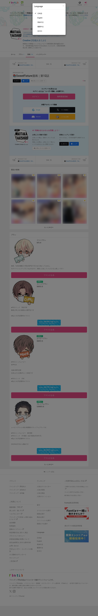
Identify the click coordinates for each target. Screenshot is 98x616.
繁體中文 (40, 27)
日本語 (39, 13)
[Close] (63, 6)
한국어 (39, 31)
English (39, 18)
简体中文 (40, 22)
